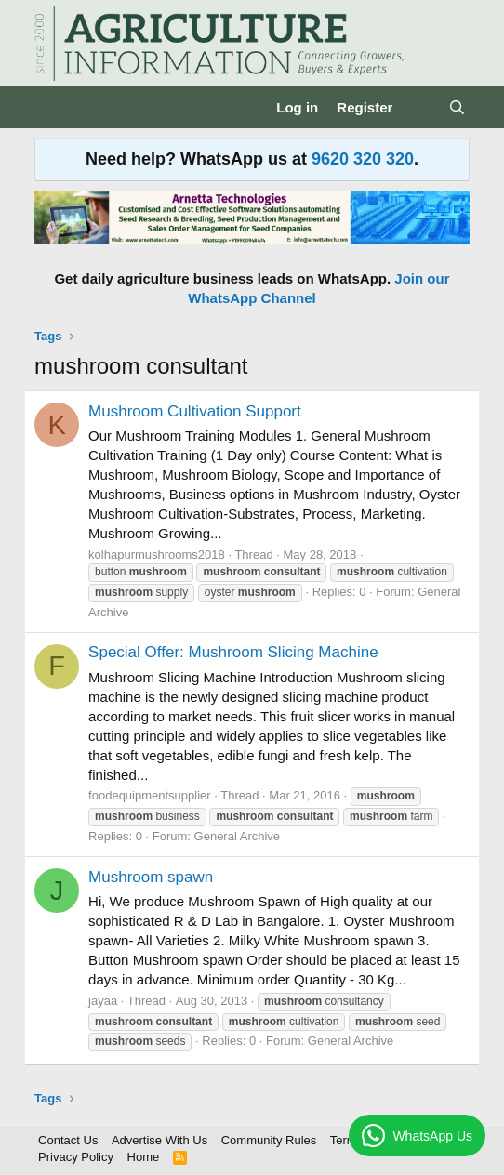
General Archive (237, 836)
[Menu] (51, 107)
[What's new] (420, 107)
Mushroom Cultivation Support (194, 411)
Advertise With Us (159, 1140)
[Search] (457, 107)
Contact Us (68, 1140)
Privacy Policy (75, 1157)
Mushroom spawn (150, 877)
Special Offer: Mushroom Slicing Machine (233, 652)
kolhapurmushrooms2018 (156, 554)
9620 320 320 (363, 159)
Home (143, 1157)
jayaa (102, 1001)
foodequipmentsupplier (149, 795)
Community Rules (269, 1140)
